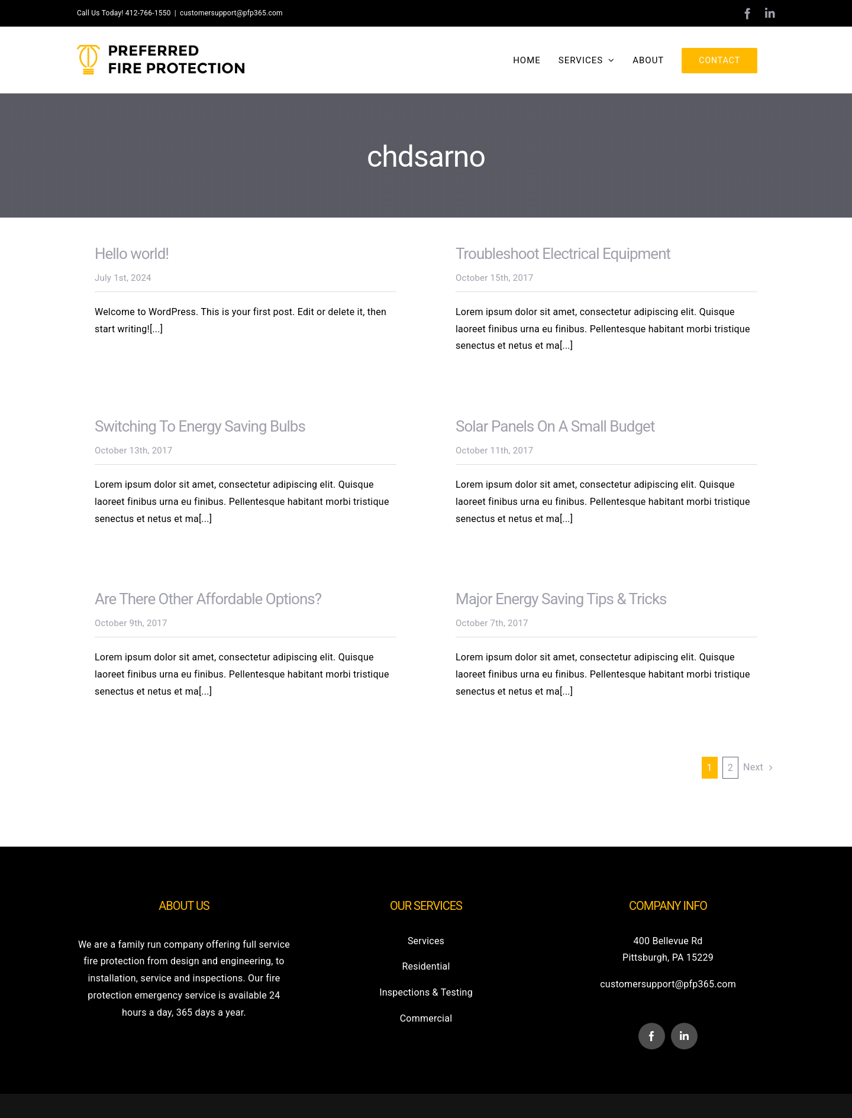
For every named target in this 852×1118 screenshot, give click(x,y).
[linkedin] (684, 1035)
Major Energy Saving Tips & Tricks (561, 598)
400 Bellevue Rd (668, 940)
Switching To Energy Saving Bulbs (200, 426)
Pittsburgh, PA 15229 (668, 957)
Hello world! (132, 253)
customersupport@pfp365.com (231, 13)
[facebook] (651, 1035)
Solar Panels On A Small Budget (555, 426)
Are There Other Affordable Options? (208, 598)
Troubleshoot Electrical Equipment (563, 253)
